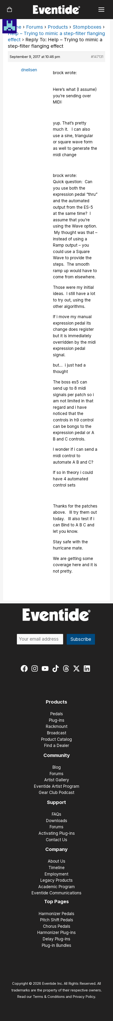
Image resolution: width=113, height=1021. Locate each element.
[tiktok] (56, 668)
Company (56, 849)
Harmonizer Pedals (56, 913)
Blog (56, 767)
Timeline (56, 867)
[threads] (67, 668)
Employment (56, 874)
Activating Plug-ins (56, 833)
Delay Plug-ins (56, 939)
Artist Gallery (56, 779)
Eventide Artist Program (56, 786)
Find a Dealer (56, 745)
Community (56, 755)
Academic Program (56, 886)
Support (56, 802)
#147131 (97, 56)
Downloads (56, 820)
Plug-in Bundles (56, 945)
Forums (34, 27)
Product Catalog (56, 739)
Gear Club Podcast (56, 792)
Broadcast (56, 733)
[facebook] (25, 668)
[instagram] (35, 668)
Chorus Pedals (56, 926)
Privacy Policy (84, 997)
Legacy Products (56, 880)
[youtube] (46, 668)
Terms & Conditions (49, 997)
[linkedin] (88, 668)
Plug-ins (56, 720)
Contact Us (56, 839)
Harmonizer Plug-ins (56, 932)
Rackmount (56, 726)
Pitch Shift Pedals (56, 919)
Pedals (56, 713)
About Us (56, 861)
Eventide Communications (56, 893)
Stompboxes (87, 27)
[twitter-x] (77, 668)
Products (58, 27)
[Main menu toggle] (101, 10)
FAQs (56, 814)
